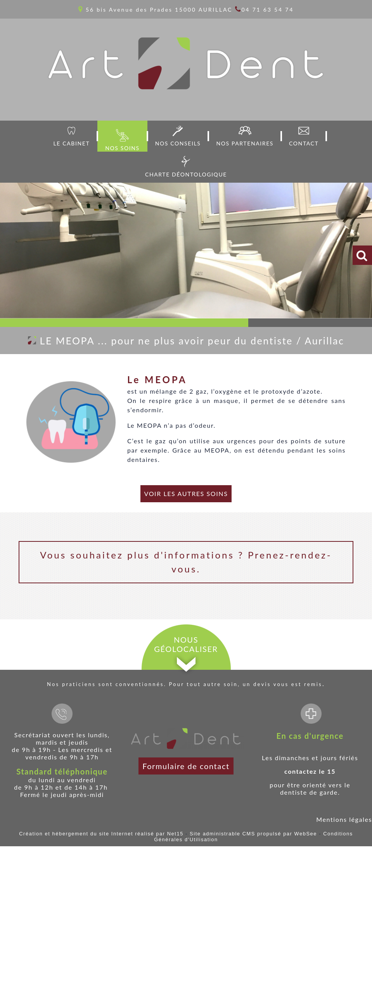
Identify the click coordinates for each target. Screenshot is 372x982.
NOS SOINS (122, 148)
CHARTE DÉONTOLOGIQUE (186, 174)
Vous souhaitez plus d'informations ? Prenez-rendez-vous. (186, 561)
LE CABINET (72, 143)
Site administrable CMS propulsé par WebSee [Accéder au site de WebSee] (253, 834)
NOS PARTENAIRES (244, 143)
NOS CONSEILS (178, 143)
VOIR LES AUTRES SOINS (186, 493)
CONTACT (303, 143)
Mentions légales (344, 819)
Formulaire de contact (186, 766)
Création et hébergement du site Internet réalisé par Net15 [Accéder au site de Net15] (101, 834)
